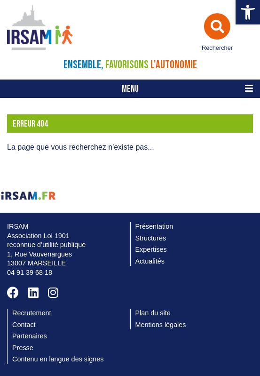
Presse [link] (22, 348)
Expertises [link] (151, 249)
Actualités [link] (150, 261)
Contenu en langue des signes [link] (57, 359)
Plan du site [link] (153, 313)
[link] (248, 12)
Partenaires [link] (29, 336)
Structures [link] (150, 238)
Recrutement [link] (31, 313)
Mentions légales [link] (160, 324)
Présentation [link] (154, 226)
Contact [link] (24, 324)
